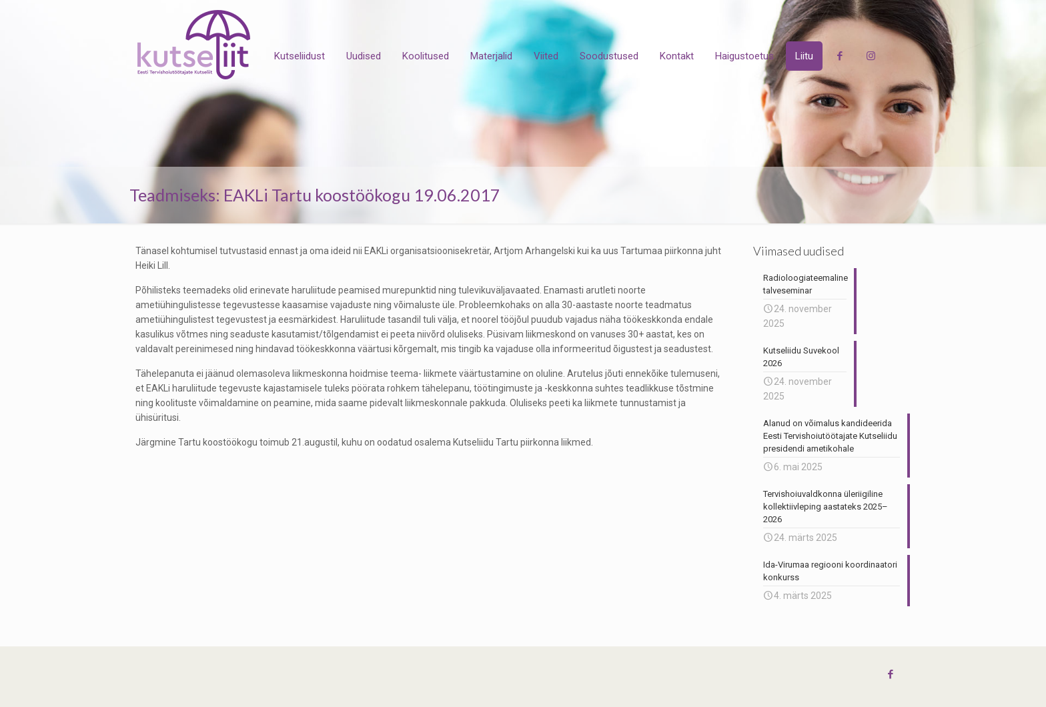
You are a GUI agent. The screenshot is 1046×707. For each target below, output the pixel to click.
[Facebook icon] (890, 674)
